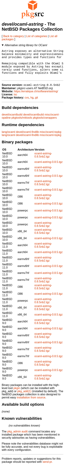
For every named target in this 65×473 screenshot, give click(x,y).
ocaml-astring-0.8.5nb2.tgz (43, 162)
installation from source (31, 404)
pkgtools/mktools (21, 124)
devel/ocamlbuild (12, 121)
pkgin (17, 394)
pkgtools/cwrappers (45, 124)
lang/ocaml (8, 138)
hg (31, 104)
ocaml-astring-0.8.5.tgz (48, 168)
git (36, 104)
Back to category (13, 36)
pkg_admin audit (17, 438)
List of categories (36, 36)
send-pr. (48, 468)
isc (15, 101)
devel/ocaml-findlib (27, 138)
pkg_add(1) (24, 398)
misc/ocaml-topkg (50, 138)
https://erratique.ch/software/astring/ (36, 98)
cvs (27, 104)
